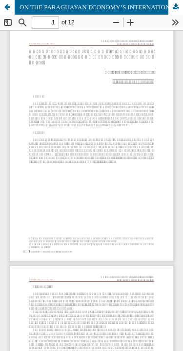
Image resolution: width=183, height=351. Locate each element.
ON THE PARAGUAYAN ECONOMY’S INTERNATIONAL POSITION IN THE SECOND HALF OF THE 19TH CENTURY (101, 7)
